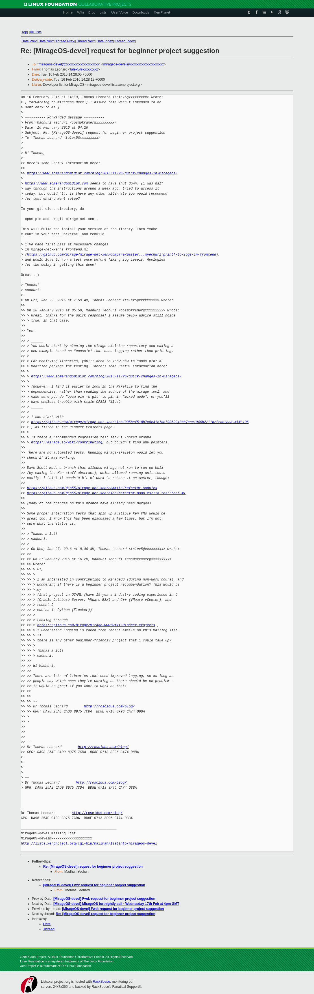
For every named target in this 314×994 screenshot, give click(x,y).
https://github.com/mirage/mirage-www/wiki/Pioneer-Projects (96, 625)
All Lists (36, 32)
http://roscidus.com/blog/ (109, 706)
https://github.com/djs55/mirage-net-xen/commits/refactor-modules (92, 488)
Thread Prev (64, 41)
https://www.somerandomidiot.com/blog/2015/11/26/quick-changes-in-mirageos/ (102, 173)
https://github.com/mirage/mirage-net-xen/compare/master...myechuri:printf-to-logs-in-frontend (121, 254)
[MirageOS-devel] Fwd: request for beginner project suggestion (94, 885)
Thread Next (85, 41)
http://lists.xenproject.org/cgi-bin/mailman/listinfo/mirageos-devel (89, 843)
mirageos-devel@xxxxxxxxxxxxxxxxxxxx (69, 64)
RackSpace (101, 982)
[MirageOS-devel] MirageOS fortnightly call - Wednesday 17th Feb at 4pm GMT (116, 904)
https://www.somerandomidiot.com (56, 183)
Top (24, 32)
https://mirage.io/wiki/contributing (66, 442)
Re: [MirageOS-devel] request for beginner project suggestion (93, 866)
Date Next (45, 41)
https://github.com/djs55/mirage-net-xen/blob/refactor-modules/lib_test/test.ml (106, 493)
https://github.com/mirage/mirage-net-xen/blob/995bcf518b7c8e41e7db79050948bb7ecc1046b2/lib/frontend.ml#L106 (139, 422)
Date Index (105, 41)
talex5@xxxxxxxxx (84, 69)
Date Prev (28, 41)
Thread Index (125, 41)
